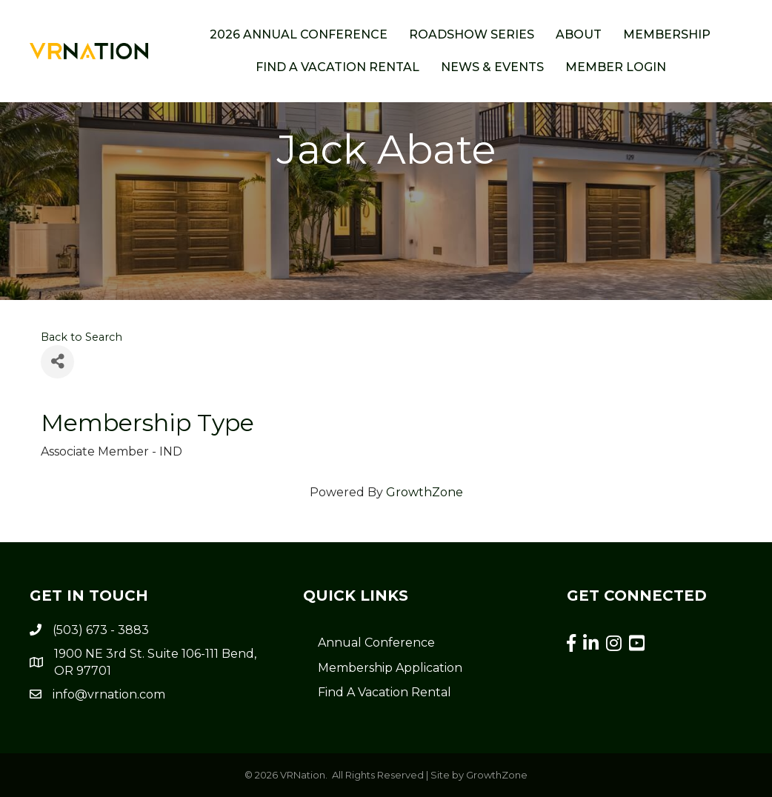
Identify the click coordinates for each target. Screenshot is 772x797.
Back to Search (81, 337)
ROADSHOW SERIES (471, 34)
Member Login (615, 67)
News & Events (492, 67)
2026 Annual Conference (298, 34)
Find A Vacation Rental (384, 692)
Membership (667, 34)
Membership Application (390, 668)
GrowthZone (424, 492)
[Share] (57, 362)
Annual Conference (376, 643)
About (579, 34)
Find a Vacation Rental (337, 67)
